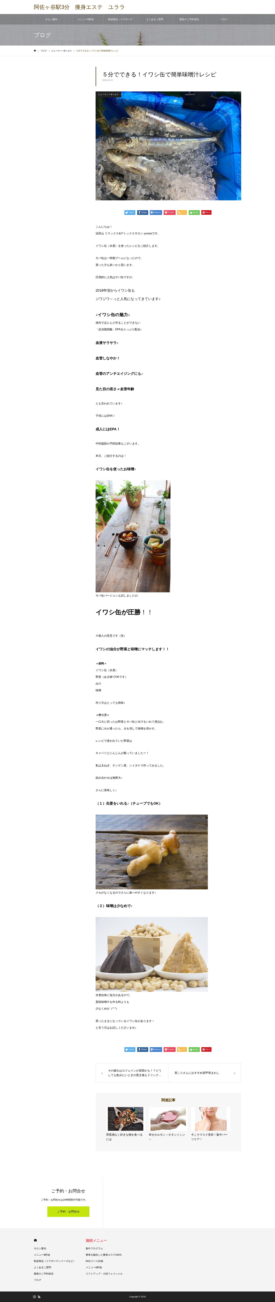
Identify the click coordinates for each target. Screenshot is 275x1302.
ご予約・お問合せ (68, 1211)
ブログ (223, 19)
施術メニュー (96, 1240)
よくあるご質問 (154, 19)
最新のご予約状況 (189, 19)
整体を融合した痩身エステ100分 (104, 1254)
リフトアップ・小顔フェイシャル (104, 1273)
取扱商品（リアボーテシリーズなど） (120, 21)
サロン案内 (51, 19)
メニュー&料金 (86, 19)
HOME (35, 1240)
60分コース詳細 (94, 1261)
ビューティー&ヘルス (108, 94)
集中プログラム (94, 1248)
